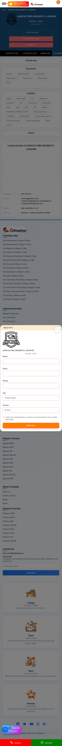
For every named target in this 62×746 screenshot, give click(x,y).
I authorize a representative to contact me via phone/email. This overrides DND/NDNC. (31, 418)
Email (5, 369)
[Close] (57, 329)
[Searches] (58, 2)
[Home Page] (37, 3)
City (4, 393)
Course (6, 405)
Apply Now (31, 425)
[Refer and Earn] (18, 4)
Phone (5, 381)
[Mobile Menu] (4, 4)
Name (5, 356)
